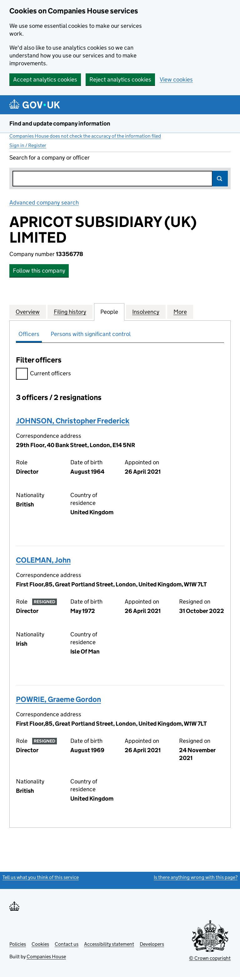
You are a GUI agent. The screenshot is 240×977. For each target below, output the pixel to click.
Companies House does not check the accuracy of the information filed (85, 136)
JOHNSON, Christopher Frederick (72, 420)
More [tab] (180, 311)
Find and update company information (59, 123)
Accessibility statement (109, 944)
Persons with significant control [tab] (91, 334)
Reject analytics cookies (120, 79)
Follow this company (39, 270)
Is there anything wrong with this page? (196, 877)
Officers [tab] (28, 334)
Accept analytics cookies (45, 79)
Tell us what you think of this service (40, 877)
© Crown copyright (210, 958)
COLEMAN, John (43, 560)
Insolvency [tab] (145, 311)
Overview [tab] (28, 311)
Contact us (66, 944)
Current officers (43, 374)
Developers (152, 944)
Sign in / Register (27, 145)
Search (220, 178)
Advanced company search (44, 202)
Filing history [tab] (70, 311)
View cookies (176, 79)
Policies (17, 944)
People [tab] (109, 311)
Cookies (40, 944)
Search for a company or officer (49, 157)
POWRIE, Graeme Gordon (58, 699)
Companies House (46, 957)
